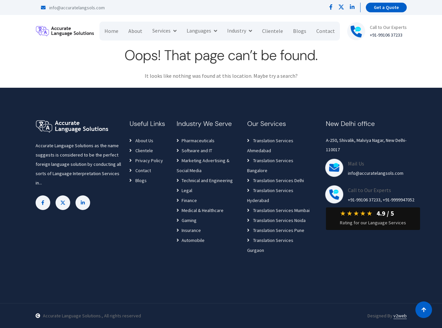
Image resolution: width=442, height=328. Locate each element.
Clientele (272, 31)
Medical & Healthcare (200, 210)
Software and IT (194, 151)
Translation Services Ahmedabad (270, 146)
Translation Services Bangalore (270, 165)
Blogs (299, 31)
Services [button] (161, 30)
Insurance (189, 230)
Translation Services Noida (276, 220)
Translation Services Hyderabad (270, 195)
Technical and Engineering (205, 180)
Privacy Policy (146, 161)
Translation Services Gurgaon (270, 245)
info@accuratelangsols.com (73, 8)
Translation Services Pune (275, 230)
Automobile (191, 240)
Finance (187, 200)
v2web (400, 316)
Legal (184, 190)
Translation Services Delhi (275, 180)
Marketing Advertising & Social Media (203, 165)
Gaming (187, 220)
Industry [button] (236, 30)
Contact (325, 31)
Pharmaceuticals (196, 141)
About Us (141, 141)
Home (111, 31)
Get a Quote (386, 7)
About (135, 31)
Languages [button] (199, 30)
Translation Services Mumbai (278, 210)
